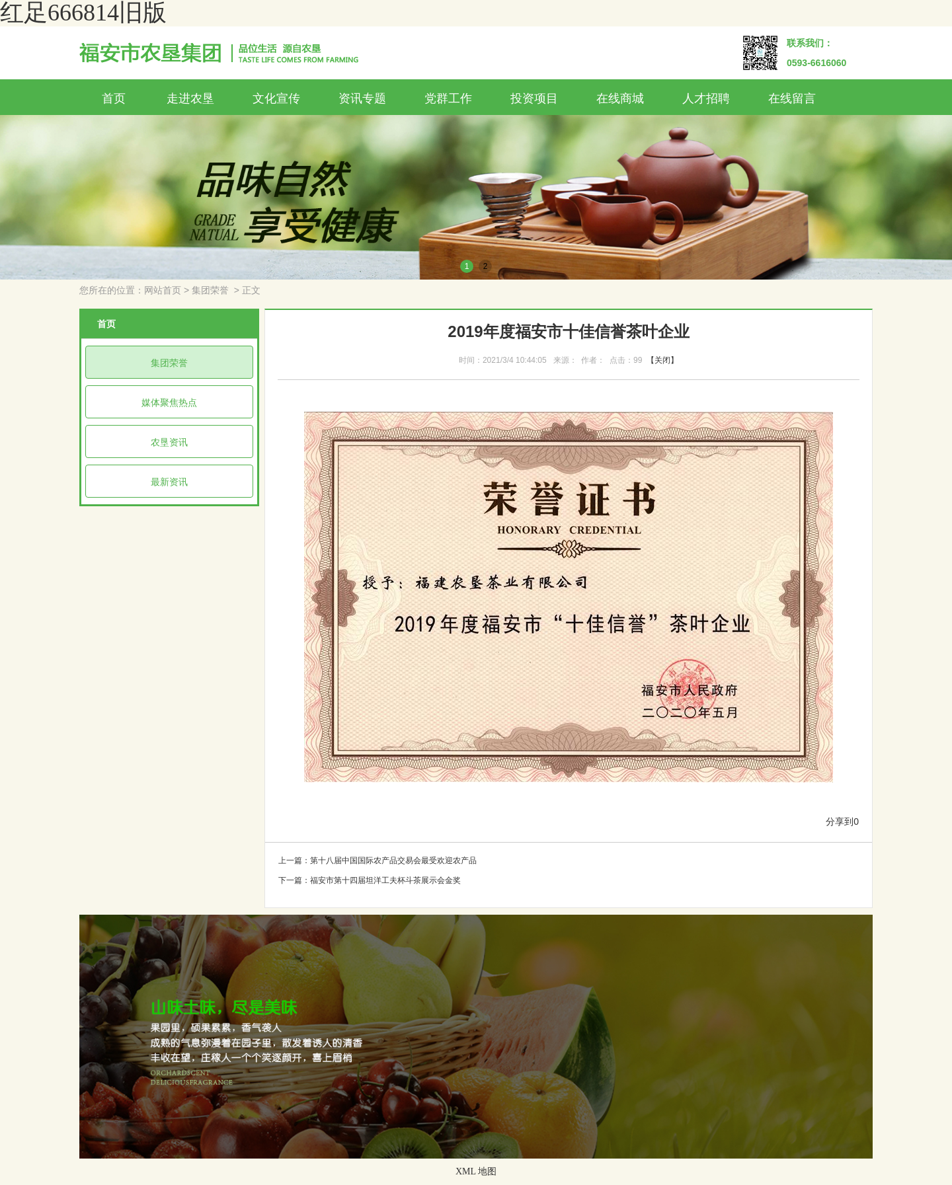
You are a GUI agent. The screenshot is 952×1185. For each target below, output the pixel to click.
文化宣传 (276, 98)
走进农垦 (190, 98)
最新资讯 (169, 482)
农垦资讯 (169, 442)
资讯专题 (362, 98)
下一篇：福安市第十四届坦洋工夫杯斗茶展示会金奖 (369, 880)
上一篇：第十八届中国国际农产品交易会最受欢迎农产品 (377, 860)
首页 (114, 98)
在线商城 (620, 98)
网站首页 (162, 290)
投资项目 (534, 98)
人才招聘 (706, 98)
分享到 (839, 822)
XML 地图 (476, 1171)
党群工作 (448, 98)
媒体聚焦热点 (169, 402)
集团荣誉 (210, 290)
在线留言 (792, 98)
